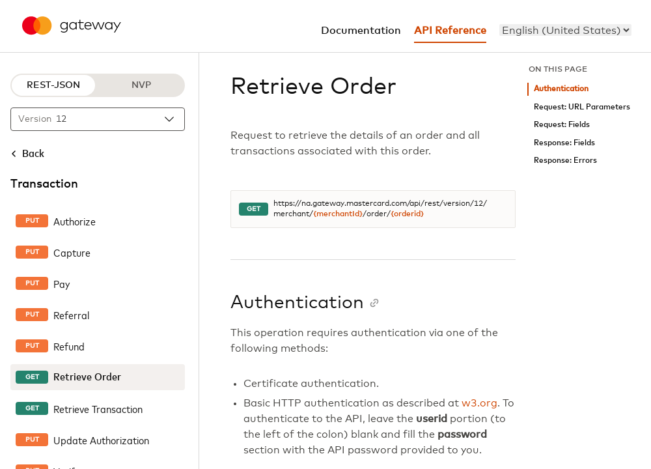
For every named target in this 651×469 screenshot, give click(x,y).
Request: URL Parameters (582, 107)
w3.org (479, 403)
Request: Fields (562, 125)
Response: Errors (565, 160)
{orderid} (407, 214)
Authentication (561, 89)
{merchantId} (338, 214)
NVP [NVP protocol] (141, 85)
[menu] (565, 30)
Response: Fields (564, 143)
